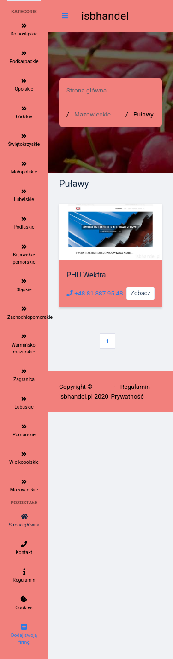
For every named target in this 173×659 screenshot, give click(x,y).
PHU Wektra (86, 275)
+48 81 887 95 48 (94, 293)
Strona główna (86, 90)
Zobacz (140, 292)
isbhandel (105, 16)
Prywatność (127, 396)
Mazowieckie (92, 114)
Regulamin (135, 386)
